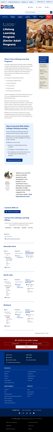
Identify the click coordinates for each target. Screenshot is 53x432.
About (30, 7)
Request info (15, 343)
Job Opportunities (30, 391)
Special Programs (10, 24)
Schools (28, 396)
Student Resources (27, 17)
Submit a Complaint (8, 398)
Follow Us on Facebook (12, 211)
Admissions (5, 16)
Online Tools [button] (40, 1)
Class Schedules (7, 380)
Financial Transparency (10, 428)
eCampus (29, 354)
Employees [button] (25, 2)
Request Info (41, 17)
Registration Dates (31, 376)
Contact (39, 7)
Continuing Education (32, 371)
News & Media (30, 394)
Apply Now (49, 17)
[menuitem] (44, 59)
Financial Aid (30, 373)
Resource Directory (13, 362)
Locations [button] (49, 1)
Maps (47, 7)
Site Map (30, 428)
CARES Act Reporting (8, 400)
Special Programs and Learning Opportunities (43, 59)
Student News (30, 378)
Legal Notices (8, 425)
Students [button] (4, 2)
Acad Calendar (11, 360)
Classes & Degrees (20, 17)
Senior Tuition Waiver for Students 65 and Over (43, 85)
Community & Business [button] (14, 2)
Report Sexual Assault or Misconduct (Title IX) (13, 396)
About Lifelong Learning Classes (43, 65)
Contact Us (6, 389)
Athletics (6, 373)
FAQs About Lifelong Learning (43, 77)
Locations (31, 360)
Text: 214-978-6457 (37, 410)
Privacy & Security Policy (33, 422)
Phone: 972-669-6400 (26, 410)
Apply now (26, 346)
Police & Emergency (8, 394)
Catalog (5, 378)
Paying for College (12, 17)
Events (28, 389)
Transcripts (30, 380)
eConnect (9, 354)
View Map (8, 267)
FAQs (5, 391)
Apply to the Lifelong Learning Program (43, 71)
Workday (9, 357)
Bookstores (6, 376)
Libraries (29, 357)
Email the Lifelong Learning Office (13, 238)
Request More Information (14, 160)
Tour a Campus (37, 343)
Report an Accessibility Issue (11, 422)
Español (31, 2)
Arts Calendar (7, 371)
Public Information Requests (9, 402)
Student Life (35, 17)
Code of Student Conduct (9, 382)
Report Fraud (30, 425)
